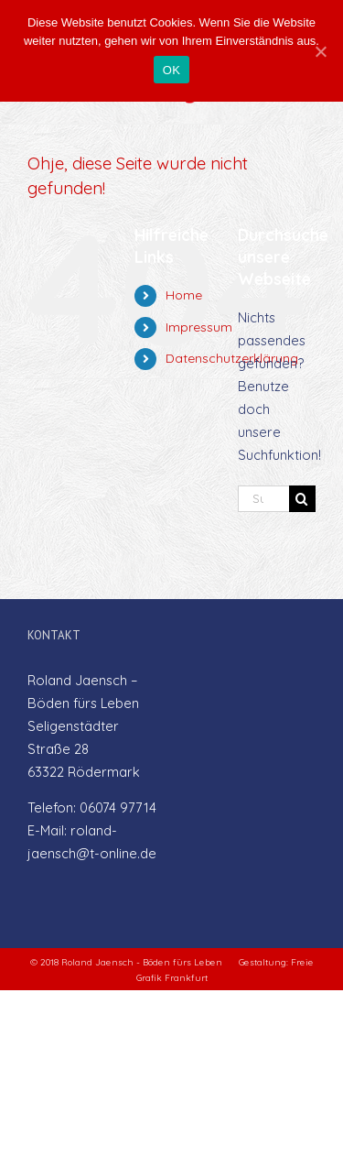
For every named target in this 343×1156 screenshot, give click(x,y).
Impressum (199, 327)
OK (171, 70)
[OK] (320, 51)
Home (184, 295)
